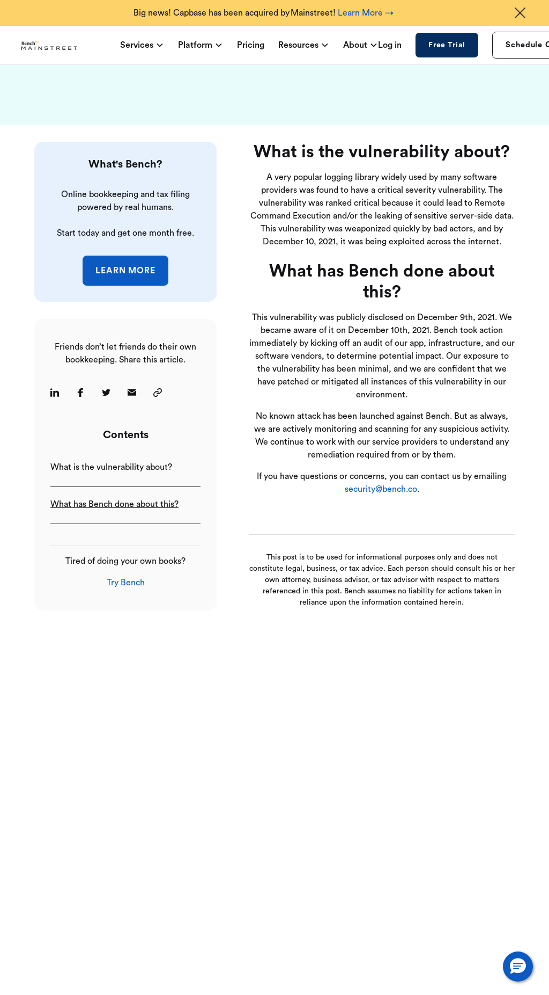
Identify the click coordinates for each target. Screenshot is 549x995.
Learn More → (366, 13)
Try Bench (126, 582)
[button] (518, 967)
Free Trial (446, 45)
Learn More (125, 270)
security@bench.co (381, 489)
